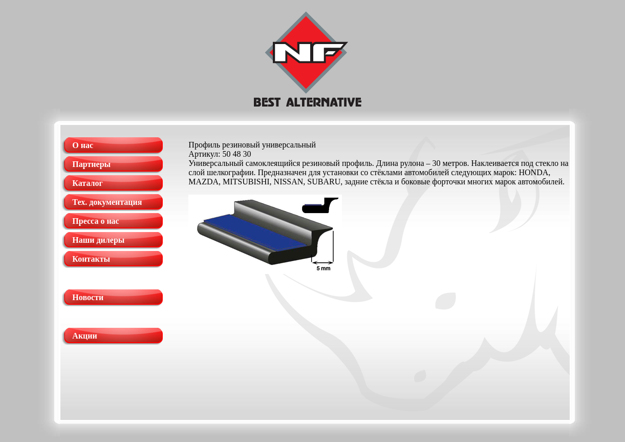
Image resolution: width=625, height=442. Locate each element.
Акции (84, 335)
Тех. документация (107, 202)
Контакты (91, 259)
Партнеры (91, 164)
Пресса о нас (95, 221)
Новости (87, 297)
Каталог (87, 183)
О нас (82, 145)
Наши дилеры (98, 240)
